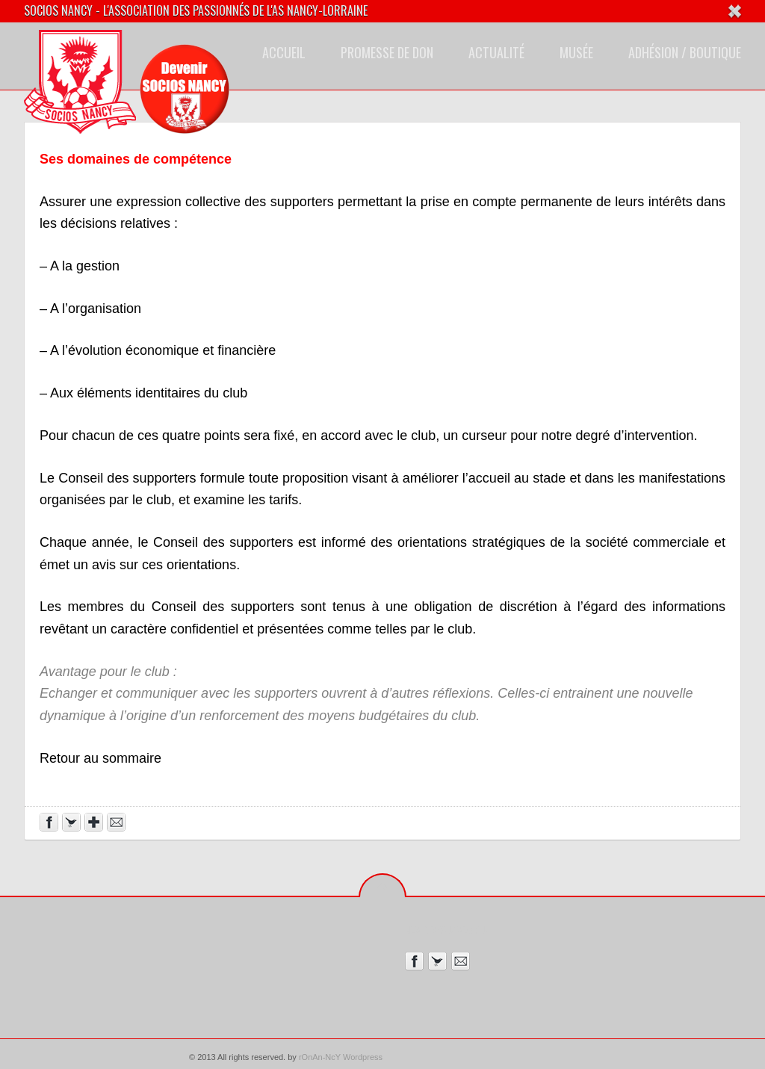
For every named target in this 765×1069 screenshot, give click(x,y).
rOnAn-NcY (320, 1057)
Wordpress (362, 1057)
